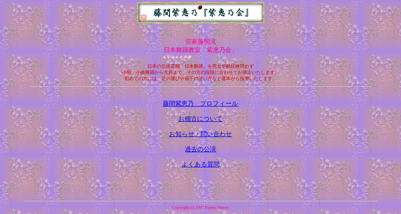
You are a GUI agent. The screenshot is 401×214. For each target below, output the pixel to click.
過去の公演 (200, 149)
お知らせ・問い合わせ (200, 134)
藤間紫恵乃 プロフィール (200, 103)
